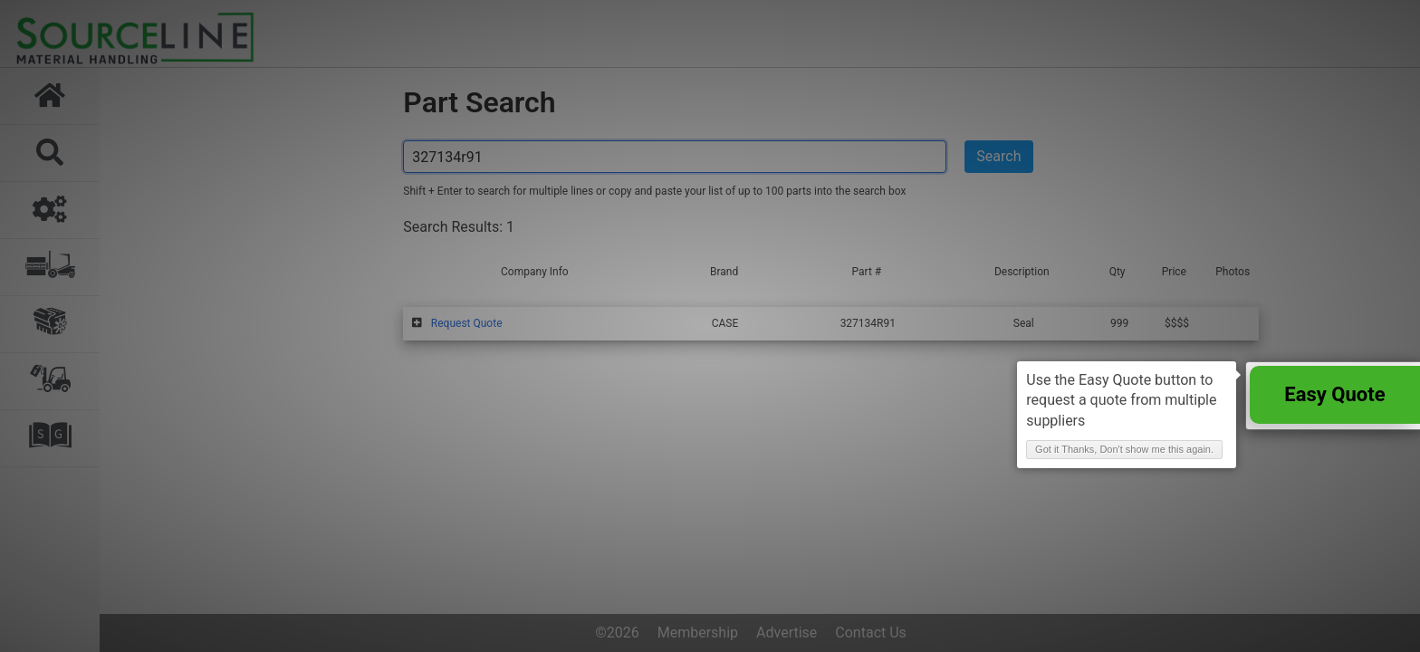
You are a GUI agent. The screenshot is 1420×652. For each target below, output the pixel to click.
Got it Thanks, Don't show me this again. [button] (1124, 449)
